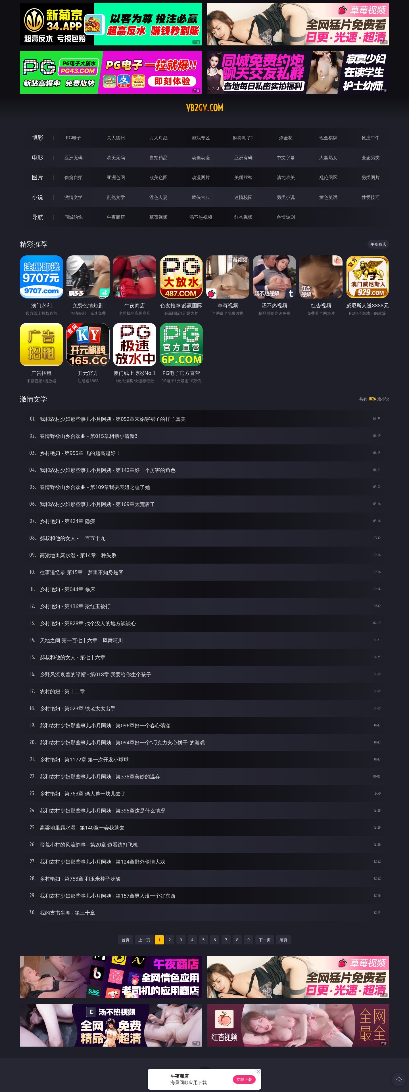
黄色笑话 (328, 197)
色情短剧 (286, 217)
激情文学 (73, 197)
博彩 (37, 137)
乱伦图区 (328, 177)
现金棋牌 (328, 138)
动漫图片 (201, 177)
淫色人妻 (158, 197)
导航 (37, 217)
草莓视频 (158, 217)
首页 (126, 939)
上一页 (144, 939)
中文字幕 (286, 157)
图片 (37, 177)
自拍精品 (158, 157)
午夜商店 (116, 217)
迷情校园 (243, 197)
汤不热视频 (200, 217)
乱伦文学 (116, 197)
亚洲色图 (116, 177)
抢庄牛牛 (371, 138)
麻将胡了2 (243, 138)
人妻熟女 (328, 157)
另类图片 (371, 177)
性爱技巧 (371, 197)
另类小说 (286, 197)
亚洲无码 (73, 157)
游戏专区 (201, 138)
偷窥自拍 (73, 177)
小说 (37, 197)
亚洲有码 (243, 157)
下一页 (265, 939)
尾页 (283, 939)
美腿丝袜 (243, 177)
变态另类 (371, 157)
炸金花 (286, 138)
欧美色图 (158, 177)
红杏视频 (243, 217)
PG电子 (73, 138)
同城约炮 (73, 217)
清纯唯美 (286, 177)
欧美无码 (116, 157)
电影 (37, 157)
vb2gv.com (204, 108)
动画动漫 (201, 157)
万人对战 (158, 138)
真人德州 (116, 138)
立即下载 (244, 1079)
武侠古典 (201, 197)
